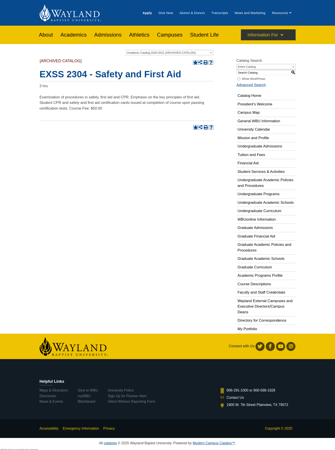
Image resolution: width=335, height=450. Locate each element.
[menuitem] (147, 12)
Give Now (165, 12)
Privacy (109, 428)
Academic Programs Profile (260, 275)
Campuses (170, 34)
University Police (121, 390)
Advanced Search (251, 85)
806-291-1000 (238, 390)
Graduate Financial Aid (256, 236)
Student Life (204, 34)
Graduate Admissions (255, 228)
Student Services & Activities (261, 172)
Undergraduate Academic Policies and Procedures (265, 183)
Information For (262, 35)
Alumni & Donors (192, 12)
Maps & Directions (54, 390)
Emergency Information (81, 428)
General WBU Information (259, 121)
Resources (280, 12)
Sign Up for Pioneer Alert (127, 396)
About (46, 34)
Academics (73, 34)
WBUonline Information (257, 219)
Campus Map (249, 112)
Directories (48, 396)
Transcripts (219, 12)
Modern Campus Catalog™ (214, 443)
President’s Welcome (255, 104)
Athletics (139, 34)
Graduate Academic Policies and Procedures (264, 247)
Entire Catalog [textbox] (247, 66)
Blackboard (86, 401)
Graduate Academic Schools (261, 259)
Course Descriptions (254, 284)
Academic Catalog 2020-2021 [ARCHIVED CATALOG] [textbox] (161, 52)
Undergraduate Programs (259, 194)
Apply (147, 12)
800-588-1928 (264, 390)
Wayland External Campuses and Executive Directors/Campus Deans (265, 306)
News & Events (51, 401)
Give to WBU (88, 390)
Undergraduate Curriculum (259, 211)
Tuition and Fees (251, 155)
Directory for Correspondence (262, 320)
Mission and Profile (253, 138)
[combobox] (169, 52)
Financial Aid (248, 163)
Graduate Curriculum (255, 267)
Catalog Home (249, 96)
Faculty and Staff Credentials (261, 292)
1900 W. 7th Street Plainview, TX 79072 (257, 405)
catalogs (110, 443)
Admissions (108, 34)
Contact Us (235, 397)
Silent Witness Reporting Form (131, 401)
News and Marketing (250, 12)
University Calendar (254, 129)
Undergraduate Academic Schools (266, 202)
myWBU (84, 396)
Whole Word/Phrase (253, 78)
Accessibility (49, 428)
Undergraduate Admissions (260, 146)
